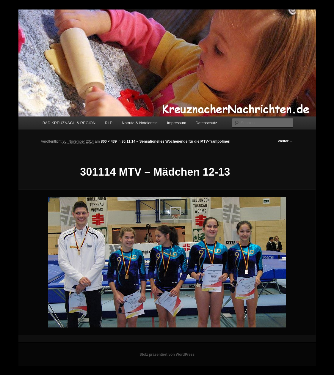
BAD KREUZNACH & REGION (69, 123)
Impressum (176, 123)
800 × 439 (109, 141)
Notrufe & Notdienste (140, 123)
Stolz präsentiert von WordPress (167, 354)
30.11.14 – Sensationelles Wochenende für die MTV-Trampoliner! (175, 141)
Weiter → (285, 141)
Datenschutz (206, 123)
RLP (108, 123)
